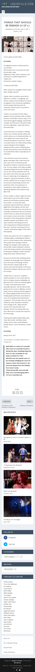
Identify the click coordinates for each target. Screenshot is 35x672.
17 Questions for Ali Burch (13, 465)
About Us (7, 638)
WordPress (17, 663)
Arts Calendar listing (10, 643)
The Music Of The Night (12, 519)
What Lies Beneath (10, 491)
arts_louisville (16, 29)
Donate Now (8, 647)
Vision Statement (9, 652)
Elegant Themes (17, 661)
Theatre (15, 31)
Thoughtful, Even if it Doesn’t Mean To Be (17, 438)
